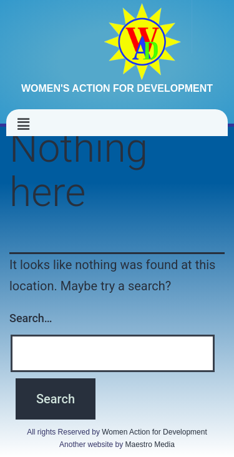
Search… (30, 318)
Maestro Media (150, 444)
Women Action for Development (154, 432)
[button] (23, 124)
